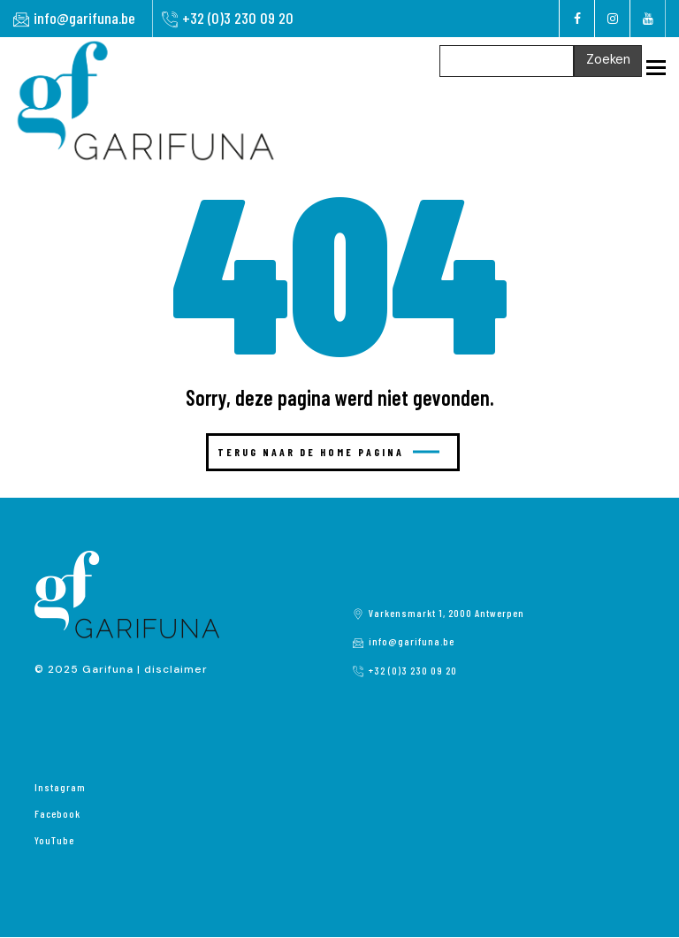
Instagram (60, 787)
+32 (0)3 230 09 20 (238, 17)
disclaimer (176, 669)
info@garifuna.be (84, 17)
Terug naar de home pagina (328, 452)
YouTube (54, 840)
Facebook (57, 813)
